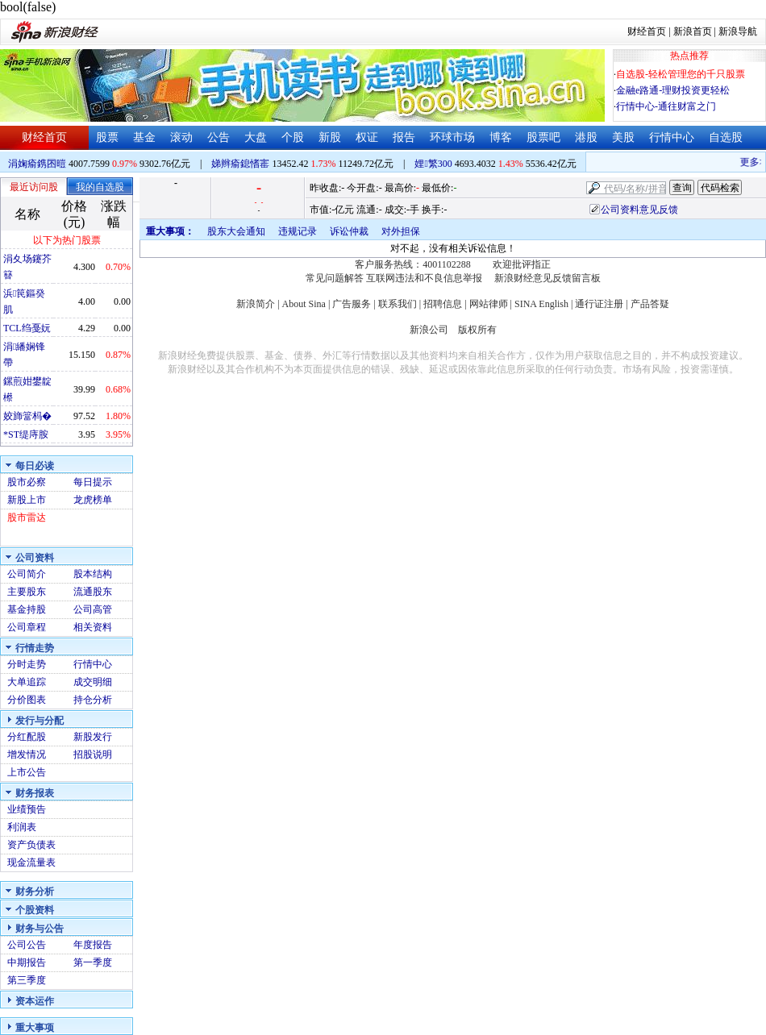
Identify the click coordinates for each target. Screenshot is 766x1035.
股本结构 (92, 574)
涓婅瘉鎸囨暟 (37, 163)
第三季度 (26, 980)
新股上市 (26, 499)
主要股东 (26, 591)
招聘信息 (442, 304)
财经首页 (646, 31)
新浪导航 (737, 31)
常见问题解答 (335, 278)
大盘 (255, 137)
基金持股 (26, 609)
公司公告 (26, 944)
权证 (367, 137)
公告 (218, 137)
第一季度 (92, 962)
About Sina (304, 304)
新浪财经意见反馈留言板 (547, 278)
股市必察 (26, 482)
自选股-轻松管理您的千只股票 (680, 74)
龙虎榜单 (92, 499)
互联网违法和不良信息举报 (424, 278)
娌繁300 (433, 163)
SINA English (541, 304)
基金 (144, 137)
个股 (292, 137)
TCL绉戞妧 (27, 328)
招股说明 (92, 754)
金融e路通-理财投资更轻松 (673, 90)
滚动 (181, 137)
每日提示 (92, 482)
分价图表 (26, 699)
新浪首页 (692, 31)
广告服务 (351, 304)
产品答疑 (650, 304)
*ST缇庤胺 (25, 434)
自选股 (726, 137)
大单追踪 (26, 682)
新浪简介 (255, 304)
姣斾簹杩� (27, 416)
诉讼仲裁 (349, 231)
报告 (404, 137)
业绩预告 (26, 809)
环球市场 (452, 137)
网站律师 (488, 304)
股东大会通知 (236, 231)
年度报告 (92, 944)
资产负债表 (31, 844)
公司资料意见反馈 (639, 209)
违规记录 (297, 231)
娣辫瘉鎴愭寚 (240, 163)
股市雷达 (26, 517)
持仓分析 (92, 699)
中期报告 (26, 962)
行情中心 (671, 137)
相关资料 (92, 627)
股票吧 (543, 137)
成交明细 (92, 682)
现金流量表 (31, 862)
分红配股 (26, 736)
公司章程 (26, 627)
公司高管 (92, 609)
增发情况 (26, 754)
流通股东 (92, 591)
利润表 (21, 827)
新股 (329, 137)
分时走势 (26, 664)
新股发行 (92, 736)
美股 (623, 137)
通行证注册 (599, 304)
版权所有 (477, 329)
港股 (586, 137)
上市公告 (26, 772)
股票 (107, 137)
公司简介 (26, 574)
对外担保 (400, 231)
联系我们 (397, 304)
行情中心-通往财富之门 (666, 106)
